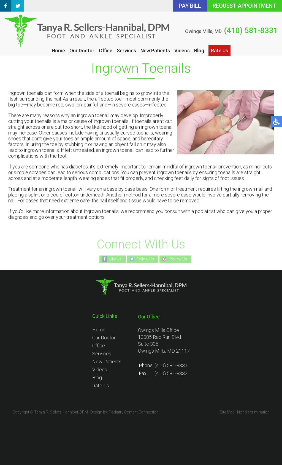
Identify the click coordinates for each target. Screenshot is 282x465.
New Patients (155, 50)
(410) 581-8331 (251, 30)
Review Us (178, 259)
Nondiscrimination (253, 412)
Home (58, 50)
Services (126, 50)
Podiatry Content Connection (134, 412)
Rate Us (219, 50)
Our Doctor (81, 50)
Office (105, 50)
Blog (199, 50)
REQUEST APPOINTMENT (244, 5)
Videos (182, 50)
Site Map (227, 412)
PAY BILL (190, 5)
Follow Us (145, 259)
